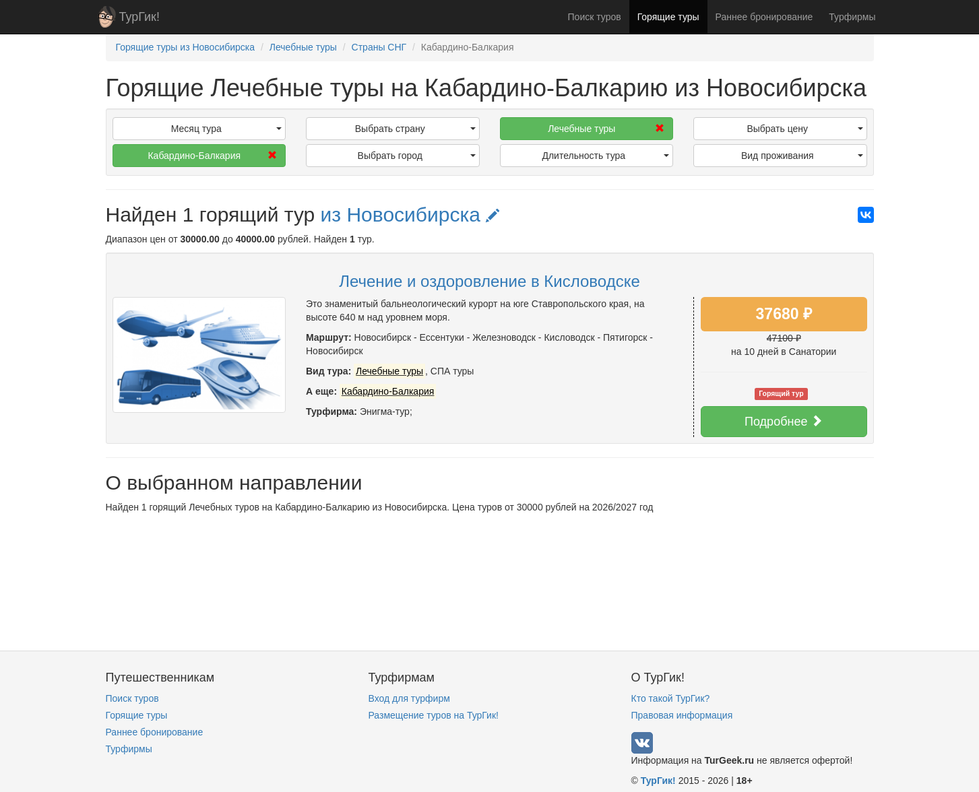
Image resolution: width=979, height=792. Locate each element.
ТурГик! (139, 17)
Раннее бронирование (764, 16)
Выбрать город (417, 155)
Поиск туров (594, 16)
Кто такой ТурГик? (670, 698)
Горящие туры (668, 16)
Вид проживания (802, 155)
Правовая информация (682, 715)
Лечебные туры (606, 128)
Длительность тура (605, 155)
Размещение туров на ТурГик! (434, 715)
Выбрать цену (804, 128)
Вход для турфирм (409, 698)
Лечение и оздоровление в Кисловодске (489, 281)
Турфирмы (852, 16)
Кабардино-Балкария (212, 155)
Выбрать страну (415, 128)
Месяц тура (226, 128)
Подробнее (784, 421)
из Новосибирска (410, 214)
